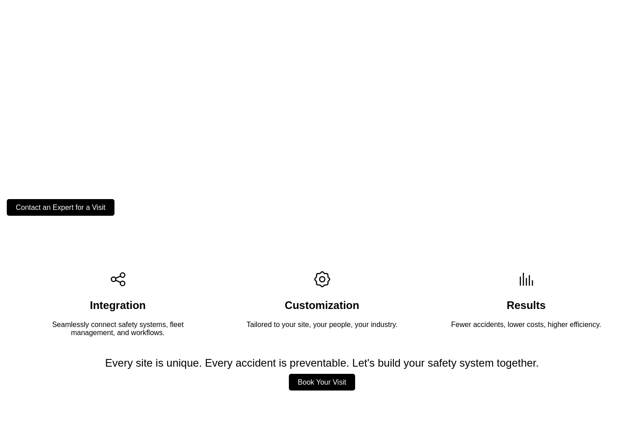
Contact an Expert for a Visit (60, 207)
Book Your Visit (322, 382)
